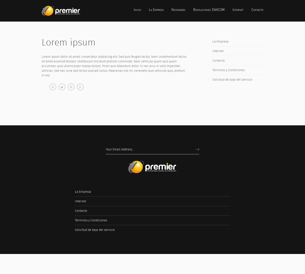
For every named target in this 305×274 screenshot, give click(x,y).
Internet (217, 51)
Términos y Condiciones (228, 70)
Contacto (218, 60)
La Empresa (220, 41)
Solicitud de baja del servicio (232, 79)
